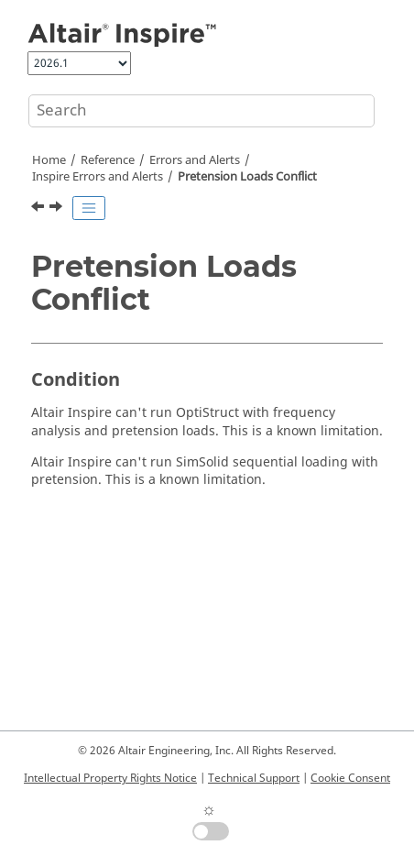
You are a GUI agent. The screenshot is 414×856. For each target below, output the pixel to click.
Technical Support (254, 778)
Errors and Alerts (194, 160)
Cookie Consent (350, 778)
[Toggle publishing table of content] (88, 208)
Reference (108, 160)
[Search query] (201, 110)
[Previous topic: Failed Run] (39, 209)
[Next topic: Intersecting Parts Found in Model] (57, 209)
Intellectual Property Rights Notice (110, 778)
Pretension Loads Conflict (247, 177)
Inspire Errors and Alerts (97, 177)
